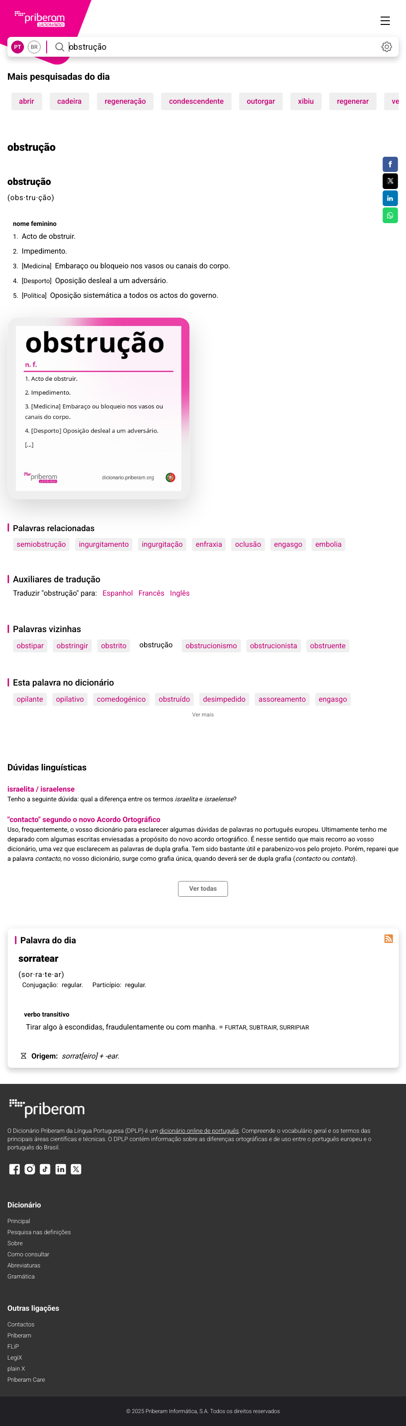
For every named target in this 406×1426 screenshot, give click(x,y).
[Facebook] (14, 1173)
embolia (328, 544)
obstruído (174, 699)
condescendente (196, 101)
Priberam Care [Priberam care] (26, 1380)
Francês (151, 593)
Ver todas (203, 889)
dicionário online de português (199, 1131)
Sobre (15, 1243)
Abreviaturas (23, 1265)
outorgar (261, 101)
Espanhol (118, 593)
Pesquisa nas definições (39, 1232)
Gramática (21, 1276)
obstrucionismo (211, 645)
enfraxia (209, 544)
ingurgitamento (104, 544)
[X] (76, 1173)
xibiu (306, 101)
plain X (16, 1369)
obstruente (327, 645)
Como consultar (28, 1254)
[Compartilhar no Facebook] (390, 164)
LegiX (14, 1358)
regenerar (353, 101)
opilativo (70, 699)
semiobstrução (41, 544)
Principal (18, 1221)
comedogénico (121, 699)
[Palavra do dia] (388, 938)
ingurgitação (162, 544)
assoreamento (282, 699)
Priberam (19, 1335)
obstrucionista (273, 645)
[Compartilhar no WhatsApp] (390, 215)
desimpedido (224, 699)
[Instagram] (29, 1173)
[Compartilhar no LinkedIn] (390, 198)
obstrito (114, 645)
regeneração (125, 101)
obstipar (30, 645)
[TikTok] (45, 1173)
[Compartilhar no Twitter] (390, 181)
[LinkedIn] (60, 1173)
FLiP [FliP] (13, 1346)
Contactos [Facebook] (21, 1324)
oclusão (248, 544)
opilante (30, 699)
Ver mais (203, 714)
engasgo (288, 544)
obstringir (72, 645)
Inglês (180, 593)
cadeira (69, 101)
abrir (26, 101)
